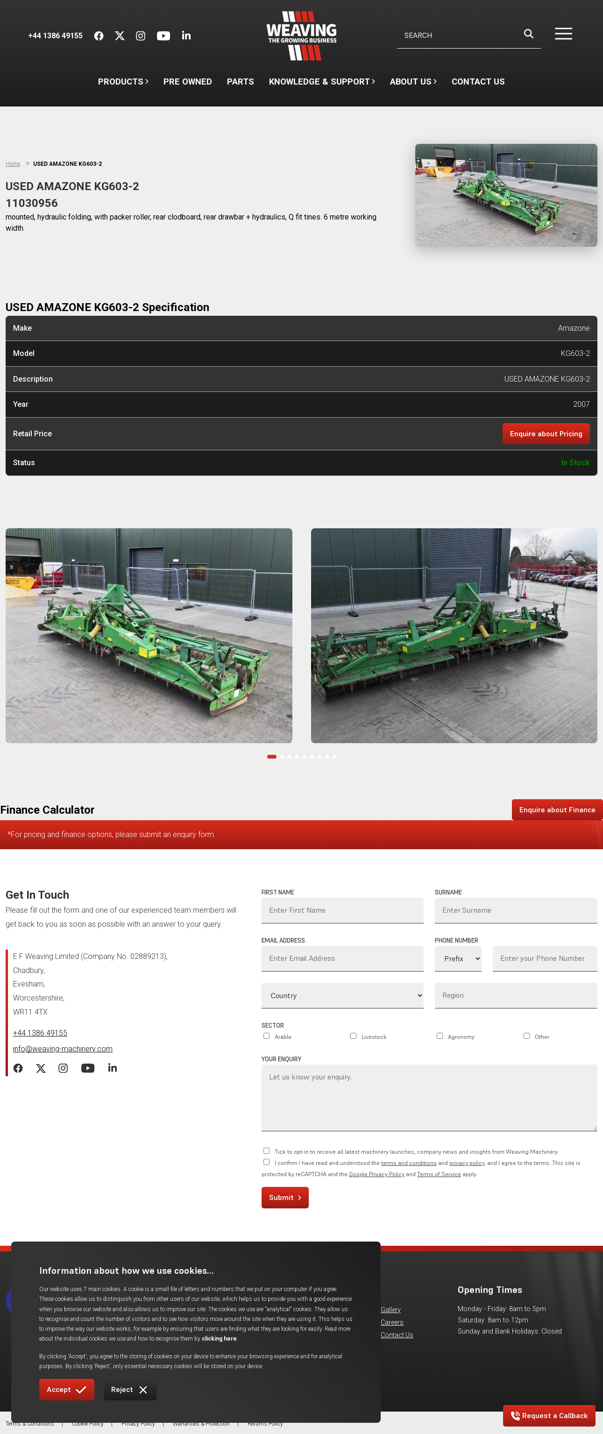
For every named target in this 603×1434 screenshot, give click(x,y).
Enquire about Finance (557, 809)
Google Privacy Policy (376, 1174)
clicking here (289, 1338)
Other (542, 1037)
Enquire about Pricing (546, 433)
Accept (67, 1390)
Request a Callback (549, 1415)
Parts (240, 81)
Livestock (374, 1037)
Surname (448, 892)
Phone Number (456, 940)
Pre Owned (187, 81)
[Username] (469, 36)
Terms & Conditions (30, 1424)
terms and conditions (409, 1163)
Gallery (391, 1310)
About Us (413, 86)
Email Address (283, 940)
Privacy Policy (138, 1424)
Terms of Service (439, 1174)
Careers (392, 1323)
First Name (278, 892)
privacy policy (466, 1163)
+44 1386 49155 (40, 1033)
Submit (285, 1197)
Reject (130, 1390)
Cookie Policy (88, 1424)
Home (13, 164)
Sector (273, 1025)
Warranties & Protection (201, 1424)
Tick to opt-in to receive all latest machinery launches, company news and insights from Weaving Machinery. (417, 1152)
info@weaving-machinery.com (63, 1048)
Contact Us (478, 81)
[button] (558, 36)
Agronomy (461, 1037)
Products (123, 81)
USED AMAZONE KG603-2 (68, 164)
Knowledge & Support (322, 86)
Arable (283, 1037)
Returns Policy (265, 1424)
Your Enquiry (281, 1059)
